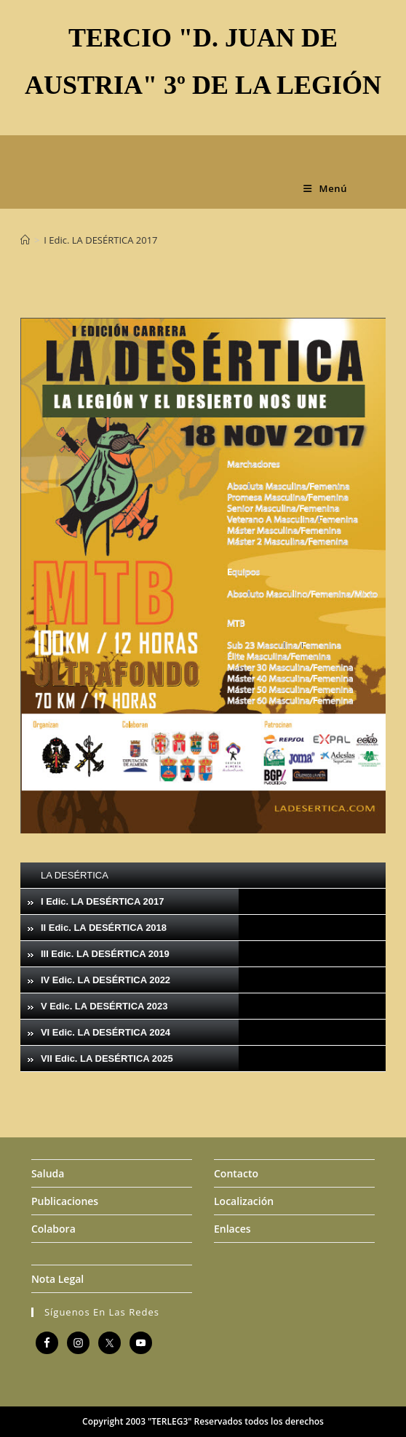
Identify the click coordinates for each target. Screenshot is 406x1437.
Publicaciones (64, 1201)
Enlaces (232, 1229)
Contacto (236, 1173)
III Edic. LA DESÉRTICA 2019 (105, 953)
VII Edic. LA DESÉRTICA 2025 (107, 1058)
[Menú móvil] (325, 188)
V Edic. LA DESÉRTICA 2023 (104, 1006)
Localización (244, 1201)
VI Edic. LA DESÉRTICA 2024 (105, 1032)
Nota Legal (57, 1279)
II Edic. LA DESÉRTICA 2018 (104, 927)
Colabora (53, 1229)
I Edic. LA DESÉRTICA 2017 (100, 240)
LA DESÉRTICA (74, 875)
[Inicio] (25, 240)
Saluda (47, 1173)
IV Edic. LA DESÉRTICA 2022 (105, 979)
